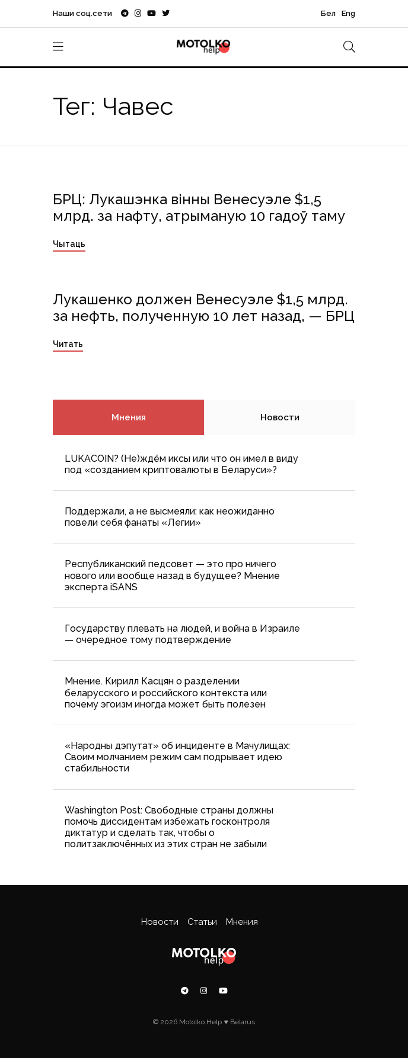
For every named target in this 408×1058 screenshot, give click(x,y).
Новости (279, 417)
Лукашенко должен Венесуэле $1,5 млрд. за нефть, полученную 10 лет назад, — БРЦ (204, 308)
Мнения (128, 417)
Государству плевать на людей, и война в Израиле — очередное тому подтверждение (182, 634)
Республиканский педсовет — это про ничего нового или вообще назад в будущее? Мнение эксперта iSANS (172, 575)
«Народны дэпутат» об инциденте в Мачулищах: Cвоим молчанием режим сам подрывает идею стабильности (177, 757)
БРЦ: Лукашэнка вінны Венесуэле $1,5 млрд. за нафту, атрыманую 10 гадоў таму (199, 208)
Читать (68, 344)
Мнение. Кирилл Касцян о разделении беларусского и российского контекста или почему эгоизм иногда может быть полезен (166, 692)
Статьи (202, 921)
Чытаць (69, 244)
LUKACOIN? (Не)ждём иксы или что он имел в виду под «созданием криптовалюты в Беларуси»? (181, 464)
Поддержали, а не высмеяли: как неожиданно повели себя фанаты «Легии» (170, 517)
